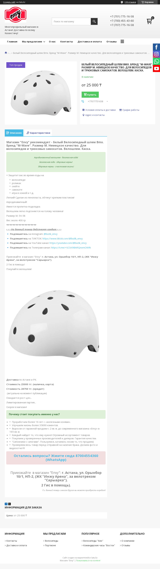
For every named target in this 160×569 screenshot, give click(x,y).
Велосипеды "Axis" (93, 540)
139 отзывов (130, 2)
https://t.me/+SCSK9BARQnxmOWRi (71, 247)
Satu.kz (94, 557)
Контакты (66, 41)
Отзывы (111, 41)
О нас (52, 41)
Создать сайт (9, 2)
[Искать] (94, 21)
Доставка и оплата (90, 41)
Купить (91, 94)
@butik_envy (51, 233)
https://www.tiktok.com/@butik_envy (62, 238)
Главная (12, 41)
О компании (128, 540)
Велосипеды (51, 540)
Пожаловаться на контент (88, 560)
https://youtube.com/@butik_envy (68, 242)
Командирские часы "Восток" (99, 545)
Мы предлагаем (32, 41)
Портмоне (50, 545)
